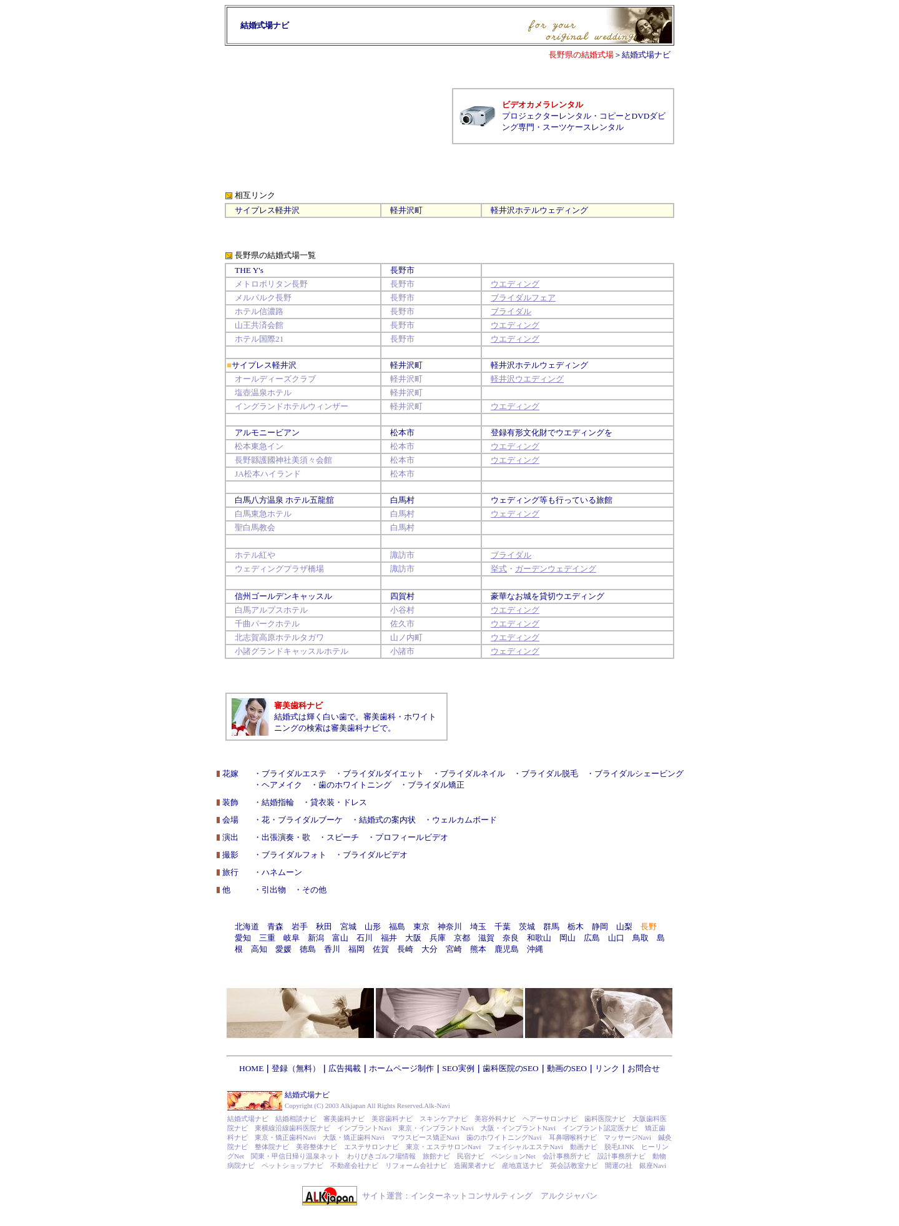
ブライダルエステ (294, 773)
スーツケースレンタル (583, 127)
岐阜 (291, 937)
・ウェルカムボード (460, 819)
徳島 (308, 949)
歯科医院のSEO (511, 1068)
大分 (429, 949)
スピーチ (343, 837)
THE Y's (249, 270)
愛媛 (283, 949)
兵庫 (438, 937)
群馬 (551, 926)
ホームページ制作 (401, 1068)
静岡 (600, 926)
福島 (397, 926)
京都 (462, 937)
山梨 (624, 926)
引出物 (274, 889)
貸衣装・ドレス (338, 802)
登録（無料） (296, 1068)
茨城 (527, 926)
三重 (267, 937)
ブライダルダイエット (383, 773)
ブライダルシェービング (639, 773)
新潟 (316, 937)
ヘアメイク (282, 784)
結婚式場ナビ (646, 54)
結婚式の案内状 (387, 819)
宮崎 (454, 949)
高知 (259, 949)
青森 (275, 926)
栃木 (575, 926)
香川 (332, 949)
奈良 (511, 937)
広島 (592, 937)
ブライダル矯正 (436, 784)
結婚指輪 (278, 802)
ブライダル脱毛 (549, 773)
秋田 (324, 926)
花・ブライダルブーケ (302, 819)
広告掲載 (344, 1068)
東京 (421, 926)
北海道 (247, 926)
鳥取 (640, 937)
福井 (389, 937)
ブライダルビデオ (375, 854)
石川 (364, 937)
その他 (314, 889)
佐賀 (381, 949)
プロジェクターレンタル (546, 116)
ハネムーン (282, 872)
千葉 (502, 926)
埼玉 (478, 926)
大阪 (413, 937)
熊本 (478, 949)
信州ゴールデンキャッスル (283, 596)
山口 (616, 937)
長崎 (405, 949)
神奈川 (450, 926)
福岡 (356, 949)
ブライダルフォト (294, 854)
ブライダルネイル (472, 773)
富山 (340, 937)
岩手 (300, 926)
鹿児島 (506, 949)
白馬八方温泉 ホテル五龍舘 (284, 500)
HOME (251, 1068)
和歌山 (539, 937)
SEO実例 (458, 1068)
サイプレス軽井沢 (267, 210)
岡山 (567, 937)
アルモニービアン (267, 432)
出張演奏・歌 (286, 837)
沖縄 (535, 949)
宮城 (348, 926)
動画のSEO (567, 1068)
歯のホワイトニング (354, 784)
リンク (607, 1068)
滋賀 (486, 937)
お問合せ (643, 1068)
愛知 (243, 937)
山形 (373, 926)
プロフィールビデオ (411, 837)
